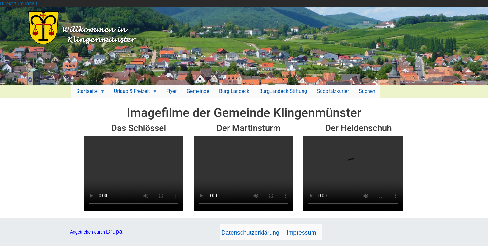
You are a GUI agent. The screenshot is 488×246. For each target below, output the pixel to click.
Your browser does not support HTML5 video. (133, 173)
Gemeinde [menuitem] (198, 91)
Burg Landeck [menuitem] (234, 91)
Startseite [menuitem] (88, 93)
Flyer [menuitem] (171, 91)
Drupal (115, 231)
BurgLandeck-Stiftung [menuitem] (283, 91)
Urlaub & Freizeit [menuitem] (133, 93)
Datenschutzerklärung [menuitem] (250, 232)
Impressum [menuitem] (301, 232)
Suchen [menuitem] (367, 91)
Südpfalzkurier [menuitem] (333, 91)
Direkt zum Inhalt (18, 4)
